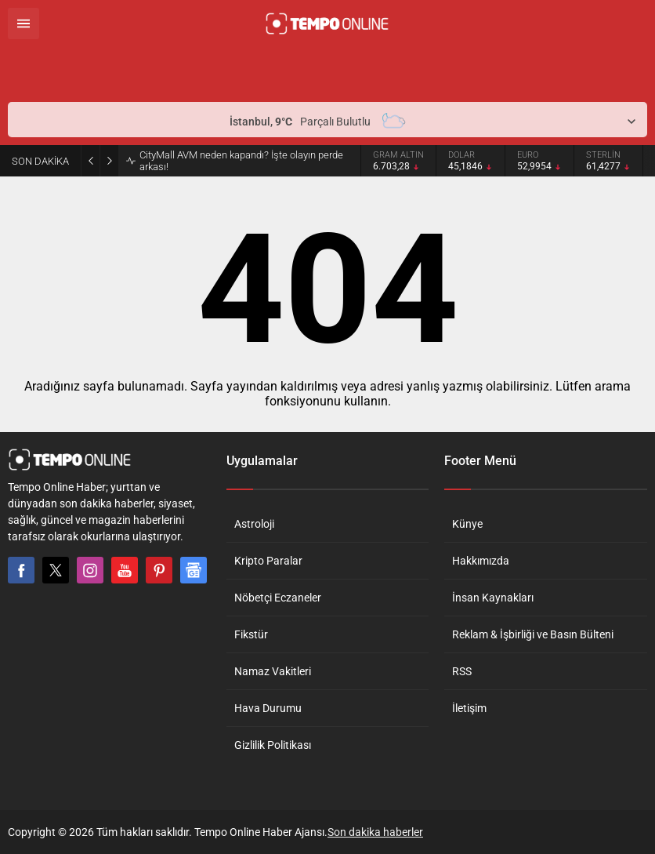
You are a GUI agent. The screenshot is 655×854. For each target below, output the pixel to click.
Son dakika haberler (375, 832)
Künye (467, 524)
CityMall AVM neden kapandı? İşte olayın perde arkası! (241, 161)
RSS (462, 671)
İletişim (469, 708)
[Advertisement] (191, 70)
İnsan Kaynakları (493, 597)
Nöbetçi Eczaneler (277, 597)
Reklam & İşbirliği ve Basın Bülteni (532, 634)
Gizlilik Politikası (272, 745)
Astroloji (254, 524)
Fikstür (251, 634)
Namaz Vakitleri (272, 671)
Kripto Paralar (268, 560)
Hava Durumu (268, 708)
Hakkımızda (480, 560)
